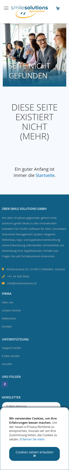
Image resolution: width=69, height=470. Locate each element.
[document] (34, 438)
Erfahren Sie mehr (32, 439)
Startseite (45, 175)
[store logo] (29, 11)
